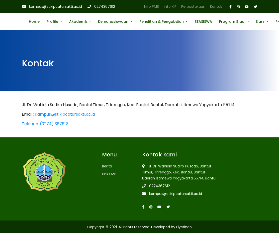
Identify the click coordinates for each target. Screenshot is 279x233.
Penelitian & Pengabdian (162, 21)
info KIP (170, 6)
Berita (107, 166)
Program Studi (232, 21)
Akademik (78, 21)
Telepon (30, 124)
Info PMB (151, 6)
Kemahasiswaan (113, 21)
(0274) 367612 (54, 124)
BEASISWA (203, 21)
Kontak (216, 6)
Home (34, 21)
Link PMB (109, 173)
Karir (261, 21)
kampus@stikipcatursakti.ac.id (55, 6)
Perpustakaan (193, 6)
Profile (53, 21)
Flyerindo (184, 226)
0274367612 (104, 6)
